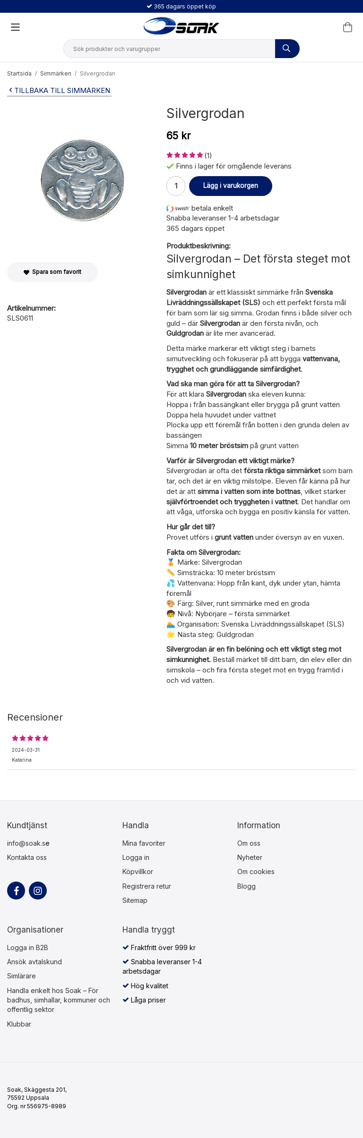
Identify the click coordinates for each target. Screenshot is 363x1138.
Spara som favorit (52, 271)
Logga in (135, 857)
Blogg (246, 886)
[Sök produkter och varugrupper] (287, 48)
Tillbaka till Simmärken (58, 90)
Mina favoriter (143, 843)
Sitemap (134, 900)
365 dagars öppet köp (181, 6)
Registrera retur (146, 886)
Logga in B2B (27, 947)
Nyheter (249, 857)
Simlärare (21, 976)
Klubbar (19, 1024)
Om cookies (256, 871)
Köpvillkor (137, 871)
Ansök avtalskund (34, 962)
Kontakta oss (27, 857)
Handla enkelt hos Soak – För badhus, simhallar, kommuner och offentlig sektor (58, 1000)
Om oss (248, 843)
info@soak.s (26, 843)
